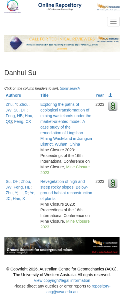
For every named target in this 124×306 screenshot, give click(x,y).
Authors (13, 95)
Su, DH (20, 110)
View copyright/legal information (62, 280)
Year (99, 95)
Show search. (70, 88)
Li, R (23, 193)
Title (44, 95)
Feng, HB (14, 115)
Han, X (19, 198)
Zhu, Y (11, 104)
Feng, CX (22, 121)
